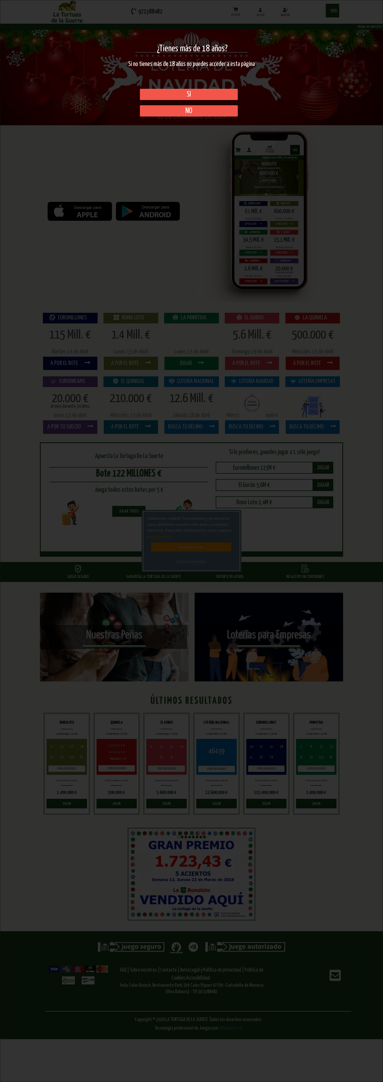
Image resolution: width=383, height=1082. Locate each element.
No (188, 111)
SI (189, 94)
